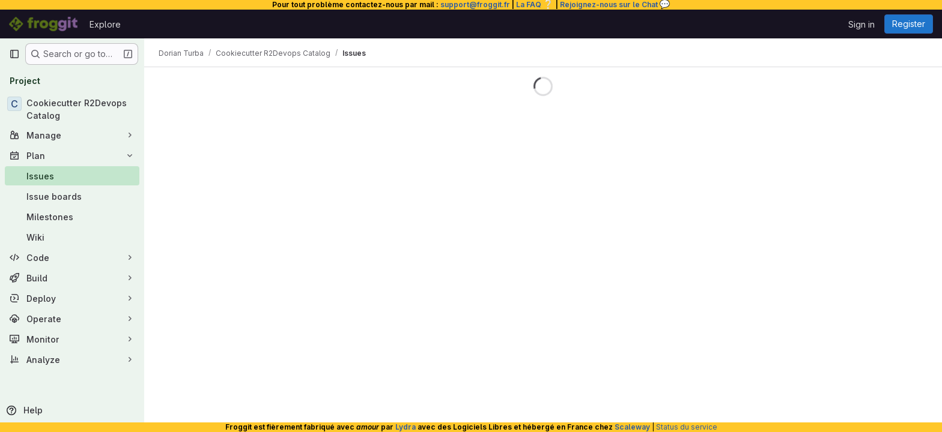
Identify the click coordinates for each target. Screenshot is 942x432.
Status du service (686, 426)
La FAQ (535, 4)
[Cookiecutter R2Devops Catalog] (72, 109)
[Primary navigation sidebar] (14, 54)
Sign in (861, 24)
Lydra (405, 426)
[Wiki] (72, 237)
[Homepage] (43, 24)
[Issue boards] (72, 196)
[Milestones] (72, 216)
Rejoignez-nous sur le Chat (615, 4)
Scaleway (632, 426)
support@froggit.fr (475, 4)
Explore (105, 24)
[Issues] (72, 175)
